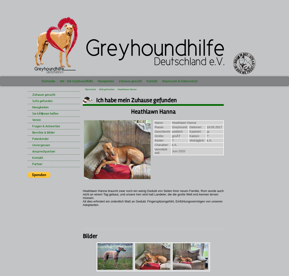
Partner (37, 164)
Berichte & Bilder (43, 132)
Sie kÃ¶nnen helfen (45, 113)
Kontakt (152, 81)
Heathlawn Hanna (127, 89)
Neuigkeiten (106, 81)
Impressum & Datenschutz (180, 81)
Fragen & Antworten (46, 126)
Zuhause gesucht (130, 81)
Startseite (48, 81)
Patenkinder (40, 138)
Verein (36, 119)
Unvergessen (41, 145)
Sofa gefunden (42, 101)
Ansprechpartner (43, 151)
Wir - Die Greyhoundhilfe (76, 81)
